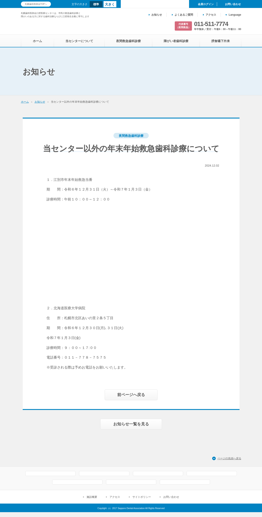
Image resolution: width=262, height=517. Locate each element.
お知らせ (156, 14)
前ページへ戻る (131, 381)
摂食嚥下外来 (220, 41)
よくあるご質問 (184, 14)
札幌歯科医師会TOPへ (36, 4)
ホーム (37, 41)
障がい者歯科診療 (176, 41)
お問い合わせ (171, 501)
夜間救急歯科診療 (128, 41)
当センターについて (79, 41)
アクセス (211, 14)
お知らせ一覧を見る (131, 411)
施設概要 (92, 501)
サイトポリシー (141, 501)
